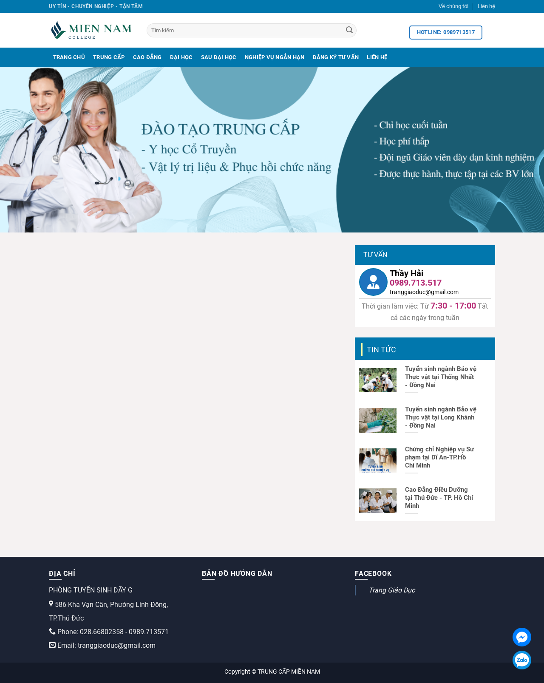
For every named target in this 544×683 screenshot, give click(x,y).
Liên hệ (486, 6)
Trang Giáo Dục (391, 590)
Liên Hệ (377, 57)
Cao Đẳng (147, 57)
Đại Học (181, 57)
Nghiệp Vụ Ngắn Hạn (275, 57)
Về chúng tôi (453, 6)
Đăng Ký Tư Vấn (336, 57)
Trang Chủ (69, 57)
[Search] (349, 30)
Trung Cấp (109, 57)
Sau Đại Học (219, 57)
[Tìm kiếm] (252, 30)
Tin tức (381, 349)
